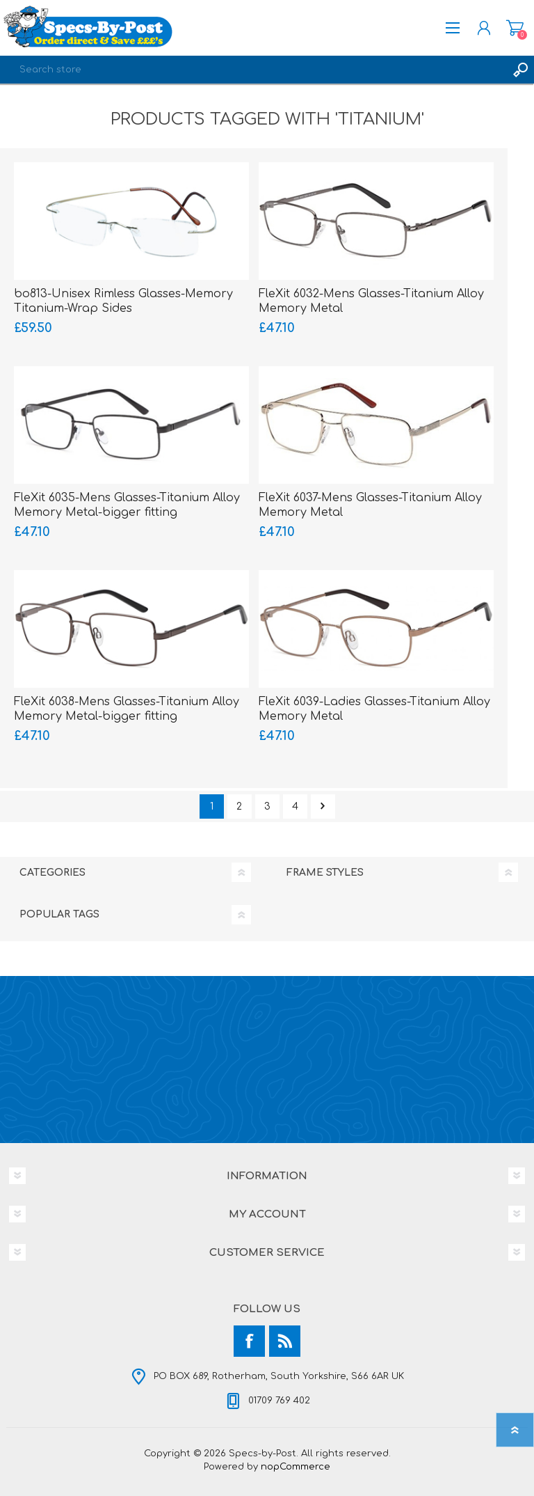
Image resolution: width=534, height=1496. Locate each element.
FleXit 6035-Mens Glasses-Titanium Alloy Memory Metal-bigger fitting (127, 505)
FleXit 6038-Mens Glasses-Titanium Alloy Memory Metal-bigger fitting (126, 709)
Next (323, 806)
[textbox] (253, 70)
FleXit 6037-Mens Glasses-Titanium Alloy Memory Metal (370, 505)
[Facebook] (249, 1341)
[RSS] (284, 1341)
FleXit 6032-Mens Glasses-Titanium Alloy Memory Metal (371, 301)
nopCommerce (295, 1467)
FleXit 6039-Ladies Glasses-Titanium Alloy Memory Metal (374, 709)
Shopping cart (515, 28)
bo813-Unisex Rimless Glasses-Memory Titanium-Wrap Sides (123, 301)
